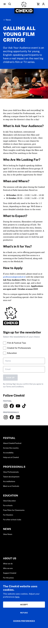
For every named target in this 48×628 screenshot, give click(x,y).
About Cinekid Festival (12, 443)
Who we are (8, 568)
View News (7, 534)
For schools (8, 505)
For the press (8, 578)
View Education (9, 501)
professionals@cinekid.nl (14, 277)
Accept (24, 605)
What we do (8, 564)
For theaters (8, 515)
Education (10, 353)
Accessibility (8, 453)
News (8, 20)
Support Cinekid (9, 573)
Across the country (11, 448)
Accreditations (9, 481)
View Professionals (11, 472)
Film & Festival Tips (14, 342)
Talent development (11, 477)
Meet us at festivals (11, 486)
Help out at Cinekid (11, 457)
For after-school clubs (12, 520)
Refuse (24, 613)
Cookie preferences (24, 621)
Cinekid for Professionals (17, 348)
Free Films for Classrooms (13, 510)
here (17, 597)
